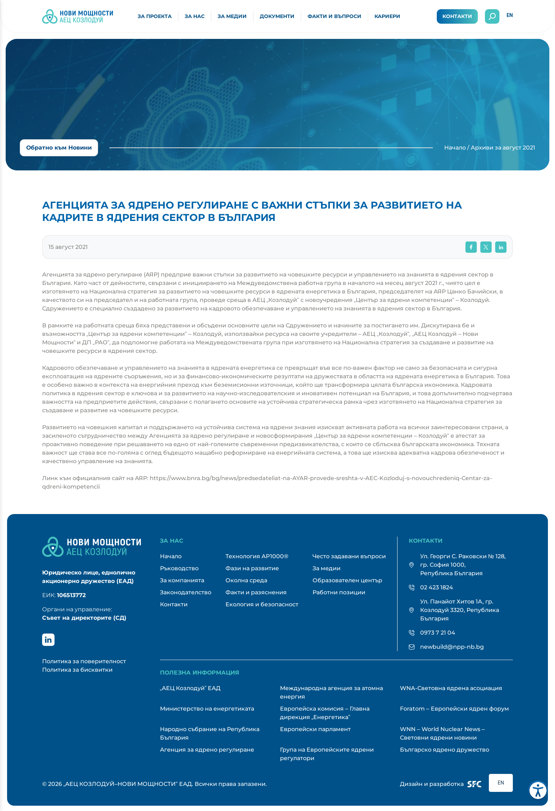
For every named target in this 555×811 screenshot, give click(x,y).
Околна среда (246, 580)
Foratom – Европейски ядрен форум (454, 708)
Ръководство (179, 568)
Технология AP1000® (256, 556)
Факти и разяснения (256, 592)
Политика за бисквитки (77, 669)
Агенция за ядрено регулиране (207, 749)
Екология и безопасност (261, 604)
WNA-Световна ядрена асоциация (451, 688)
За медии (232, 16)
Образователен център (347, 580)
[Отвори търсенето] (492, 16)
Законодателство (185, 592)
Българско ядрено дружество (444, 749)
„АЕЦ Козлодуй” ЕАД (190, 688)
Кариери (387, 16)
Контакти (457, 16)
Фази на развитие (252, 568)
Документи (277, 16)
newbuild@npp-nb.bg (452, 646)
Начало (455, 147)
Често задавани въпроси (349, 556)
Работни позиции (339, 592)
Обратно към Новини (59, 147)
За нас (195, 16)
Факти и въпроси (334, 16)
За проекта (155, 16)
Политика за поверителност (84, 661)
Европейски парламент (315, 729)
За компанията (182, 580)
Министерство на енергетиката (207, 708)
